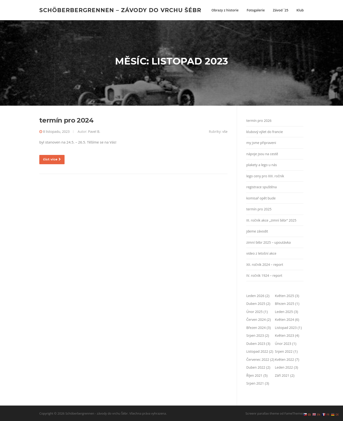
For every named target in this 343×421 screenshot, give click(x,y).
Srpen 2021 (255, 383)
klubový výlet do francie (264, 131)
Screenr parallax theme (262, 413)
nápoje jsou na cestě (262, 154)
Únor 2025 (254, 311)
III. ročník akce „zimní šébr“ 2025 (271, 220)
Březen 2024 (256, 327)
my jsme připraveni (261, 142)
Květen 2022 (284, 359)
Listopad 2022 (257, 351)
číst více (52, 159)
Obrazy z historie (225, 10)
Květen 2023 (284, 335)
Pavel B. (94, 131)
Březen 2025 (284, 303)
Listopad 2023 (286, 327)
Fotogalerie (256, 10)
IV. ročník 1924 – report (264, 275)
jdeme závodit (257, 231)
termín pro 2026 (259, 120)
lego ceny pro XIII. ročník (265, 176)
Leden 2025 (284, 311)
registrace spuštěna (261, 187)
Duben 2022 (255, 367)
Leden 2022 (284, 367)
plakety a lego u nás (261, 165)
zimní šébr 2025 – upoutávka (268, 242)
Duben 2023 (255, 343)
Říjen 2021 (254, 375)
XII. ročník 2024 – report (264, 264)
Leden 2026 (255, 295)
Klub (300, 10)
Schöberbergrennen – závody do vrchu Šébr (120, 10)
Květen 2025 (284, 295)
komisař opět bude (261, 198)
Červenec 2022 (257, 359)
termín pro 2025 (259, 209)
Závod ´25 (280, 10)
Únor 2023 (283, 343)
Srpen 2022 (284, 351)
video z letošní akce (261, 253)
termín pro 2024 (66, 120)
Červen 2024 (256, 319)
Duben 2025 (255, 303)
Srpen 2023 (255, 335)
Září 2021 (282, 375)
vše (224, 131)
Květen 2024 (284, 319)
